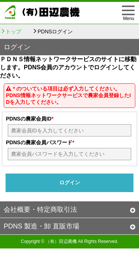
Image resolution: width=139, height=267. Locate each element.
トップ (13, 31)
